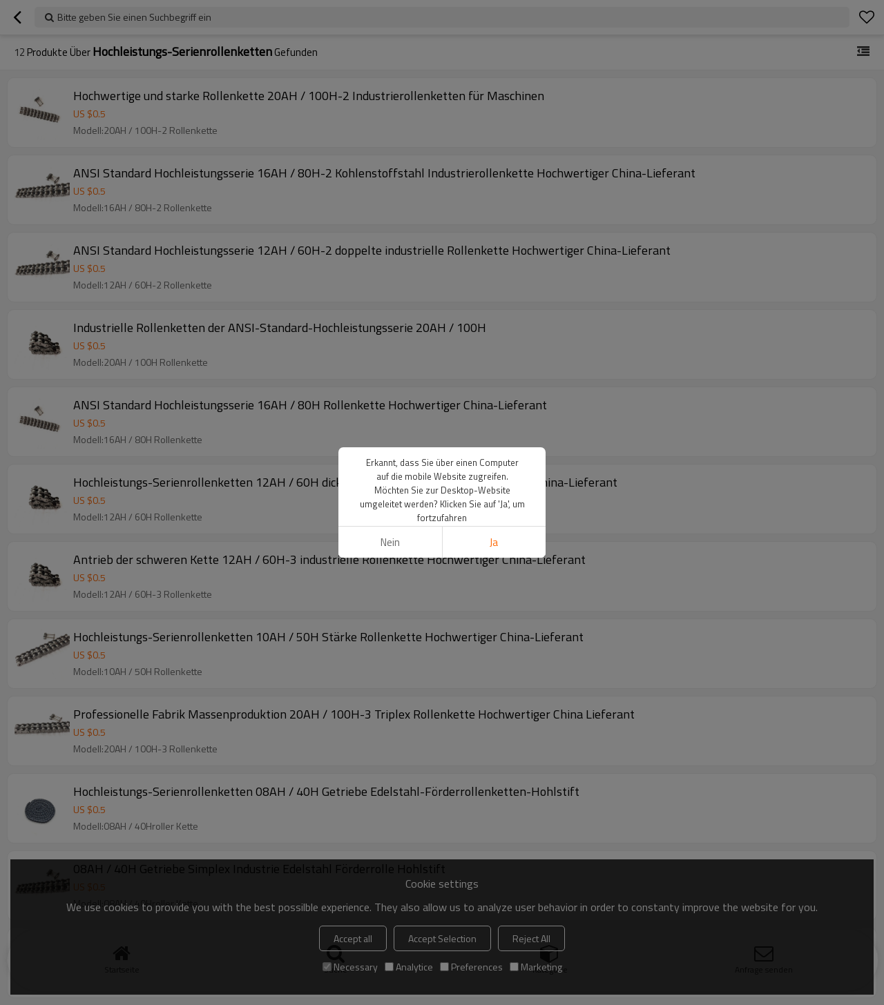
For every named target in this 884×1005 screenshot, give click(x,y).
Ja (494, 542)
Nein (390, 542)
